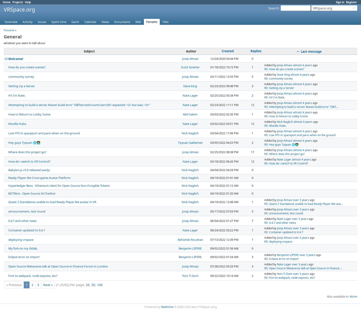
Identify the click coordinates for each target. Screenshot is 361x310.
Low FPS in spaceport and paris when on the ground (44, 133)
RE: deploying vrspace (278, 242)
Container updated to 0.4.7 (26, 230)
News (105, 22)
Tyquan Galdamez (190, 143)
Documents (122, 22)
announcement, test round (26, 211)
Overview (11, 22)
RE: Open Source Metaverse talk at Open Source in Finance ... (303, 268)
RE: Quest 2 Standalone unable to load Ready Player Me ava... (303, 204)
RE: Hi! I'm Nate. (274, 97)
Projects (17, 2)
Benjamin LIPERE (190, 248)
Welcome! (15, 59)
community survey (21, 77)
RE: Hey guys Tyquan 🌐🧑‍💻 (281, 144)
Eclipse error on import (24, 257)
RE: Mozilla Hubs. (275, 126)
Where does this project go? (27, 152)
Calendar (90, 22)
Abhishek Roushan (190, 240)
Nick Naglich (285, 122)
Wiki (138, 22)
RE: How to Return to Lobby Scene (286, 116)
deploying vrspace (20, 240)
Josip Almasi (190, 59)
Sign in (340, 2)
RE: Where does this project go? (284, 154)
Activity (28, 22)
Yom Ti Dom (190, 276)
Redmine (167, 307)
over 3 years (301, 200)
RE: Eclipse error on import (281, 259)
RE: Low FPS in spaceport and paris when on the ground (299, 135)
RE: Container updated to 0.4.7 (283, 232)
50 (93, 285)
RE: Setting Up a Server (279, 88)
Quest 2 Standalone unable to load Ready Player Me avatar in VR (52, 202)
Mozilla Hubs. (17, 124)
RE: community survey (278, 78)
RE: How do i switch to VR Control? (286, 163)
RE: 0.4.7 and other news (280, 223)
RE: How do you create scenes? (284, 69)
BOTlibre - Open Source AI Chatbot (31, 193)
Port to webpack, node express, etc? (33, 276)
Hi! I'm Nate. (16, 95)
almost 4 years (302, 65)
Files (166, 22)
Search (273, 8)
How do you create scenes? (27, 67)
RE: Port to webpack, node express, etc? (289, 278)
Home (7, 2)
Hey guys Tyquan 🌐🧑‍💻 (24, 143)
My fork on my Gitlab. (23, 248)
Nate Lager (190, 95)
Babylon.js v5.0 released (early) (29, 170)
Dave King (283, 75)
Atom (353, 297)
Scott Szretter (190, 67)
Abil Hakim (190, 114)
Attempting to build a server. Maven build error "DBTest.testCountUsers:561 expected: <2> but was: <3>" (79, 105)
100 (99, 285)
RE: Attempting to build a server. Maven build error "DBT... (301, 107)
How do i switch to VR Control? (29, 161)
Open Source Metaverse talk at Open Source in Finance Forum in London (58, 266)
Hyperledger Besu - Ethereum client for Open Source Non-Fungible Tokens (59, 186)
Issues (42, 22)
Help (28, 2)
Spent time (58, 22)
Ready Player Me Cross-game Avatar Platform (39, 178)
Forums (151, 22)
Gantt (75, 22)
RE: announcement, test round (283, 213)
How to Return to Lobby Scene (29, 114)
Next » (48, 285)
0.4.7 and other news (22, 221)
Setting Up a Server (21, 86)
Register (351, 2)
